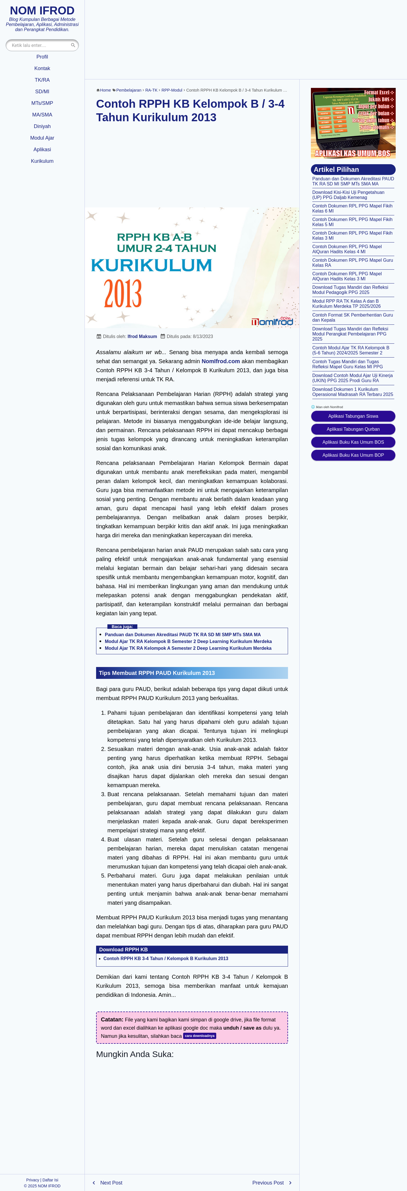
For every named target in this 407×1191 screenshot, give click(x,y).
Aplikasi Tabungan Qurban (353, 429)
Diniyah (42, 126)
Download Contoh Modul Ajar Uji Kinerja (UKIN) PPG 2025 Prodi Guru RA (352, 378)
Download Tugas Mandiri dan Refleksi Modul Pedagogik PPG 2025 (350, 290)
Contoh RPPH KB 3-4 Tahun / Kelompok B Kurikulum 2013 (165, 958)
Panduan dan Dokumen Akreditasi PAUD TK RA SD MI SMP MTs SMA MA (183, 634)
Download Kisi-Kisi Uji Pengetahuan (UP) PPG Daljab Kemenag (348, 195)
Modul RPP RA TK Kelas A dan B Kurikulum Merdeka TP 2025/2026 (346, 304)
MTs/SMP (42, 103)
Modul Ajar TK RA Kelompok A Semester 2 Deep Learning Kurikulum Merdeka (188, 648)
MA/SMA (42, 115)
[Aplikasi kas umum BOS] (353, 123)
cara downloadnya (200, 1036)
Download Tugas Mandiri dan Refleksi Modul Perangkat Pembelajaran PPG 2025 (350, 333)
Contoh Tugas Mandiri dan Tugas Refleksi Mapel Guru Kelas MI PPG (347, 364)
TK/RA (42, 80)
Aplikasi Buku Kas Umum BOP (353, 455)
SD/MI (42, 91)
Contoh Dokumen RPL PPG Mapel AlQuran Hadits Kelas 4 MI (347, 249)
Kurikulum (42, 161)
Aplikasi (42, 149)
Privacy (32, 1180)
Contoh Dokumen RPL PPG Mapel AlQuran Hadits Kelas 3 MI (347, 276)
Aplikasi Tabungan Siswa (353, 416)
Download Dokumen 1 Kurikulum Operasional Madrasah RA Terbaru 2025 (352, 392)
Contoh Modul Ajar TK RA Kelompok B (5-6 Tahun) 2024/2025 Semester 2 (350, 350)
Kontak (42, 68)
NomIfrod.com (221, 361)
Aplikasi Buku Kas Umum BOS (353, 442)
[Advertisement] (246, 39)
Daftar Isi (50, 1180)
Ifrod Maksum (142, 336)
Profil (42, 57)
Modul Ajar (42, 138)
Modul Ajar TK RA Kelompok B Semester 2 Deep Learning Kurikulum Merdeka (188, 641)
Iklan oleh (327, 407)
